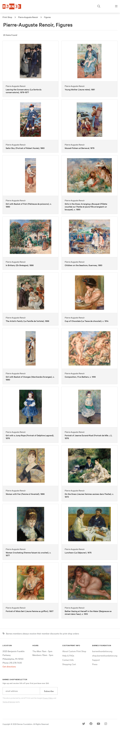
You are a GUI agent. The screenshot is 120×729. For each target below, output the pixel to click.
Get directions (9, 666)
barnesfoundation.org (102, 651)
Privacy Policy (48, 698)
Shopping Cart (69, 664)
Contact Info (68, 659)
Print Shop (7, 17)
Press (94, 664)
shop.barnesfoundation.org (104, 655)
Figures (47, 17)
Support (96, 659)
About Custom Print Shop (74, 651)
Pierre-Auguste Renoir (28, 17)
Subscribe (49, 691)
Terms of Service (9, 702)
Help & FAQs (68, 655)
